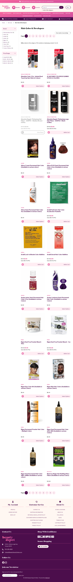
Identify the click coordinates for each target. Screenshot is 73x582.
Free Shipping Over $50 (9, 19)
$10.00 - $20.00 (7, 61)
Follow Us (60, 515)
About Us (60, 512)
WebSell (47, 577)
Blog (60, 517)
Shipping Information (36, 512)
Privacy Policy (36, 525)
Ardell (4, 36)
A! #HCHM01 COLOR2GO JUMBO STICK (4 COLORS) (58, 77)
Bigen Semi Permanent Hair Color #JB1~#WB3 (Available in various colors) (31, 475)
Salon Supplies (37, 15)
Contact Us (36, 509)
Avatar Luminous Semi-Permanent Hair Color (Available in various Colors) (58, 299)
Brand (9, 28)
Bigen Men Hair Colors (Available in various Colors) (58, 387)
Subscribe (21, 575)
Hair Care (68, 13)
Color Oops (6, 46)
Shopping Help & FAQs (36, 520)
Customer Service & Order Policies (36, 517)
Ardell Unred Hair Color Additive (57, 254)
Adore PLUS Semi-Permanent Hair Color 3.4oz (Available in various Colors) (58, 167)
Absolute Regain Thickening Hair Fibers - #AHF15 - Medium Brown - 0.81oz (32, 120)
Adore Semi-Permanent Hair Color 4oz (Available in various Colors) (32, 210)
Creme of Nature (7, 48)
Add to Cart (59, 132)
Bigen (4, 40)
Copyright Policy (60, 522)
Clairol (5, 44)
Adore (5, 34)
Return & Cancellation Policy (36, 515)
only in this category (47, 10)
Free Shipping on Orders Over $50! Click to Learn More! (36, 1)
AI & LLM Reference (60, 525)
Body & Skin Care (17, 13)
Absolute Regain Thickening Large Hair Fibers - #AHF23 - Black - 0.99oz (58, 120)
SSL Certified (43, 546)
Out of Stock (33, 132)
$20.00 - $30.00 (7, 63)
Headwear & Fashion (28, 15)
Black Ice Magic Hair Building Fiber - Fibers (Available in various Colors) (58, 474)
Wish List (12, 515)
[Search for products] (51, 7)
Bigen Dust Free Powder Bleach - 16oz (31, 342)
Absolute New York (7, 32)
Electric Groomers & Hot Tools (31, 13)
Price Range (9, 53)
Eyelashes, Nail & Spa (46, 13)
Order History (13, 512)
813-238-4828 (8, 549)
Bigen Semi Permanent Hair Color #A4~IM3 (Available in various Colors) (57, 430)
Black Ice (5, 42)
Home (3, 22)
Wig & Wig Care (46, 15)
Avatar (5, 38)
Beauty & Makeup (7, 13)
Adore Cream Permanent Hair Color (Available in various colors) (32, 166)
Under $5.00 (6, 57)
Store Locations (60, 509)
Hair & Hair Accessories (58, 13)
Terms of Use (60, 520)
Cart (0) (36, 7)
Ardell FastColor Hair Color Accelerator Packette (55, 210)
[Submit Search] (61, 7)
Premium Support (65, 19)
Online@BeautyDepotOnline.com (13, 552)
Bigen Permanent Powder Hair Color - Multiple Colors (32, 430)
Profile (13, 509)
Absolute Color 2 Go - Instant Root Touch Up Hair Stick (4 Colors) (32, 77)
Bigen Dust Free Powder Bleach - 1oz (58, 342)
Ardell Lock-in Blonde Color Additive (32, 254)
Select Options (33, 86)
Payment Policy (36, 522)
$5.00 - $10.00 (6, 59)
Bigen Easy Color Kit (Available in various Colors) (31, 387)
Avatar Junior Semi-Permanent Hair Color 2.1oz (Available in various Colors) (32, 299)
